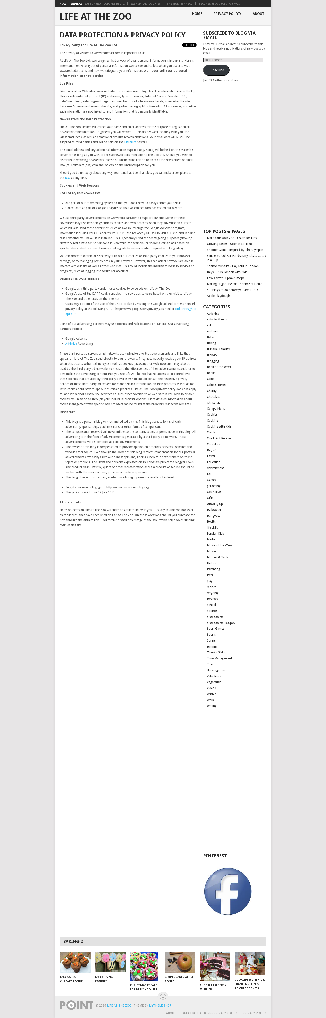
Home (197, 14)
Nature (211, 563)
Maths (211, 539)
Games (211, 480)
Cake (210, 379)
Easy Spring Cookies (146, 3)
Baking (211, 343)
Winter (211, 694)
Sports (211, 634)
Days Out (213, 450)
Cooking (212, 420)
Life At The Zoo (95, 16)
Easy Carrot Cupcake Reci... (105, 3)
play (209, 581)
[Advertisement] (236, 155)
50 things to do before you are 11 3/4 (232, 290)
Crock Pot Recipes (219, 438)
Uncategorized (216, 670)
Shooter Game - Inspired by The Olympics (235, 250)
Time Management (219, 658)
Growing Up (215, 503)
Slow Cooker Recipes (221, 622)
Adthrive (71, 343)
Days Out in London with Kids (227, 272)
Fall (209, 474)
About (258, 14)
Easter (211, 456)
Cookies (212, 414)
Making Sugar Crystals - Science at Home (234, 284)
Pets (210, 575)
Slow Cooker (215, 616)
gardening (214, 486)
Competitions (216, 408)
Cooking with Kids (219, 426)
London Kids (215, 533)
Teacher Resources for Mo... (219, 3)
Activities (213, 313)
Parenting (213, 569)
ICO (67, 178)
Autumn (212, 331)
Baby (210, 337)
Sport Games (215, 628)
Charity (212, 390)
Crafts (211, 432)
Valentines (214, 676)
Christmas (213, 402)
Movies (211, 551)
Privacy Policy (227, 14)
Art (209, 325)
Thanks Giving (216, 652)
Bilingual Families (218, 349)
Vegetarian (214, 682)
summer (212, 646)
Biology (212, 355)
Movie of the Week (219, 545)
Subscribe (216, 70)
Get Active (214, 492)
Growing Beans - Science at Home (229, 244)
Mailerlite (130, 142)
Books (211, 373)
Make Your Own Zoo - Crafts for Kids (232, 238)
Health (211, 521)
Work (210, 700)
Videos (211, 688)
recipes (211, 587)
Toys (210, 664)
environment (215, 468)
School (211, 605)
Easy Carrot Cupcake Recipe (226, 278)
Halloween (214, 509)
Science (212, 611)
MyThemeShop (160, 1005)
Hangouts (213, 515)
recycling (213, 593)
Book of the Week (219, 367)
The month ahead (180, 3)
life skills (212, 527)
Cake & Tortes (216, 385)
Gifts (210, 498)
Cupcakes (213, 444)
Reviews (212, 599)
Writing (212, 706)
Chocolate (213, 396)
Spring (211, 640)
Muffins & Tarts (217, 557)
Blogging (213, 361)
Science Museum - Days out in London (233, 266)
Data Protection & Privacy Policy (209, 1013)
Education (213, 462)
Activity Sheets (217, 319)
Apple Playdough (218, 296)
